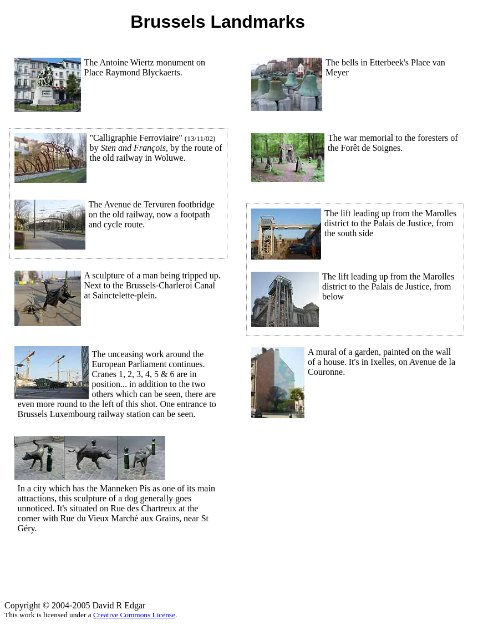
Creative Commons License (134, 615)
